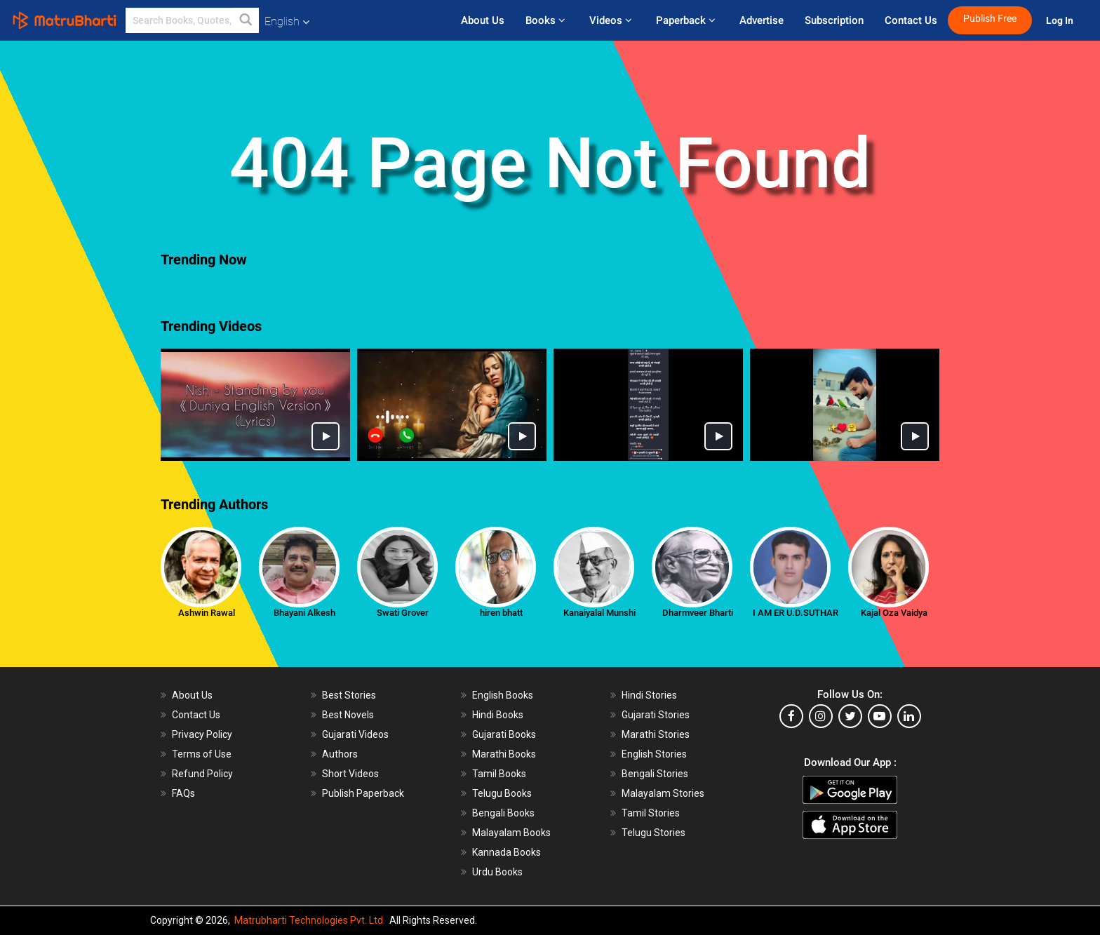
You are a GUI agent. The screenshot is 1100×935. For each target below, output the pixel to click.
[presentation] (150, 294)
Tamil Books (499, 773)
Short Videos (350, 773)
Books (546, 20)
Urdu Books (497, 871)
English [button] (286, 21)
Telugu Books (502, 793)
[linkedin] (909, 716)
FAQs (183, 793)
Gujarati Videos (355, 734)
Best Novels (348, 714)
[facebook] (791, 716)
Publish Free (990, 18)
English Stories (654, 754)
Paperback (687, 20)
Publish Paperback (363, 793)
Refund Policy (202, 773)
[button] (246, 20)
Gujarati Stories (656, 714)
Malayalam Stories (663, 793)
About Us (482, 20)
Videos (612, 20)
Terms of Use (202, 754)
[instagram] (821, 716)
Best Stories (349, 695)
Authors (340, 754)
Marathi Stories (656, 734)
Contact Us (911, 20)
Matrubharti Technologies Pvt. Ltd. (309, 920)
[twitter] (850, 716)
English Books (502, 695)
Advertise (761, 20)
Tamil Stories (651, 813)
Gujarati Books (504, 734)
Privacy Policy (202, 734)
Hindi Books (497, 714)
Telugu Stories (653, 832)
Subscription (834, 20)
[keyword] (192, 20)
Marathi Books (504, 754)
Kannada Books (506, 852)
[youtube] (880, 716)
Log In (1060, 20)
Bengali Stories (655, 773)
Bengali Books (503, 813)
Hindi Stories (649, 695)
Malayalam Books (511, 832)
